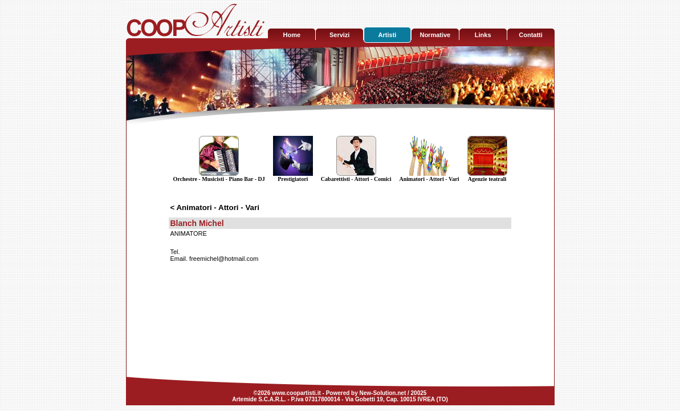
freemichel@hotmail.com (223, 258)
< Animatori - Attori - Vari (214, 207)
